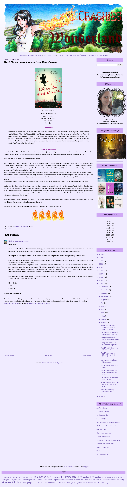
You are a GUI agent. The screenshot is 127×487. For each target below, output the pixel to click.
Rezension (51, 482)
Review (44, 483)
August (103, 299)
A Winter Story (102, 408)
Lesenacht (106, 479)
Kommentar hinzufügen (12, 293)
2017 (101, 280)
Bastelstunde (115, 477)
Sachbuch (60, 483)
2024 (101, 257)
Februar (104, 319)
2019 (101, 274)
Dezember (105, 286)
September (105, 296)
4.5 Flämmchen (82, 477)
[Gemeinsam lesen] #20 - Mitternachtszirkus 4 (109, 333)
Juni (102, 306)
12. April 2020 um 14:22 (20, 241)
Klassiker (96, 480)
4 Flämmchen (68, 476)
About (104, 477)
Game (34, 480)
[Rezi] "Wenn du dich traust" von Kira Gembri (110, 338)
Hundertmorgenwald (104, 433)
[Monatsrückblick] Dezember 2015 (107, 390)
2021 (101, 267)
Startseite (21, 55)
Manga (122, 479)
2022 (101, 264)
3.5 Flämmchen (53, 477)
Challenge (5, 480)
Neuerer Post (9, 356)
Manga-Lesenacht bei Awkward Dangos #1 (109, 344)
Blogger (85, 466)
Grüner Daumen (67, 480)
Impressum (90, 55)
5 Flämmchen (13, 229)
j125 (10, 241)
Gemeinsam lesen (44, 479)
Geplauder (57, 479)
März (103, 316)
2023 (101, 261)
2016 (101, 284)
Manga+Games (51, 55)
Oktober (104, 293)
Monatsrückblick (11, 482)
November (105, 290)
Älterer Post (87, 356)
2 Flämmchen (15, 477)
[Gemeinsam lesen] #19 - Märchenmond (109, 361)
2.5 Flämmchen (25, 477)
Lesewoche (115, 480)
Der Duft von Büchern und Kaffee (108, 422)
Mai (102, 309)
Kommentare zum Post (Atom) (52, 363)
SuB (44, 55)
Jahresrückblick (78, 480)
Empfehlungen (27, 480)
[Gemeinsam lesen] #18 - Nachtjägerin (109, 378)
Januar (103, 322)
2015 (101, 396)
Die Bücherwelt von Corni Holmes (108, 426)
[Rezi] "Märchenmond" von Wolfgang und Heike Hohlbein (109, 327)
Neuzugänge (27, 482)
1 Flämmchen (6, 477)
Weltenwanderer (102, 451)
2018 (101, 277)
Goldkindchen (101, 429)
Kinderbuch (88, 480)
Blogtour (122, 477)
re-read (35, 483)
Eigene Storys (16, 480)
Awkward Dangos (103, 411)
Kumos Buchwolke (103, 436)
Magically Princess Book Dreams (108, 440)
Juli (102, 303)
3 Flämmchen (38, 476)
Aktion (109, 477)
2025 (101, 254)
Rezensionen (30, 55)
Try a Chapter (80, 483)
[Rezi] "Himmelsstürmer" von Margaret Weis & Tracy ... (109, 372)
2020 (101, 271)
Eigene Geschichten (63, 55)
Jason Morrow (68, 466)
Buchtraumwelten (103, 415)
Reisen (40, 483)
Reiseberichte (74, 55)
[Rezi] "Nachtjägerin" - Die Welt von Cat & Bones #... (108, 355)
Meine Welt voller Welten (105, 444)
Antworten (12, 288)
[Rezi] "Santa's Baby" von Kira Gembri (109, 349)
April (103, 313)
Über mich (83, 55)
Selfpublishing (68, 483)
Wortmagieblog (102, 454)
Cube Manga (101, 418)
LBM (100, 480)
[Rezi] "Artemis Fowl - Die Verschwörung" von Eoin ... (109, 384)
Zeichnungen (105, 483)
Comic (10, 480)
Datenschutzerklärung (102, 55)
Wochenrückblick (91, 483)
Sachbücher (38, 55)
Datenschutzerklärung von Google (38, 303)
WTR (99, 483)
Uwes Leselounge (103, 447)
